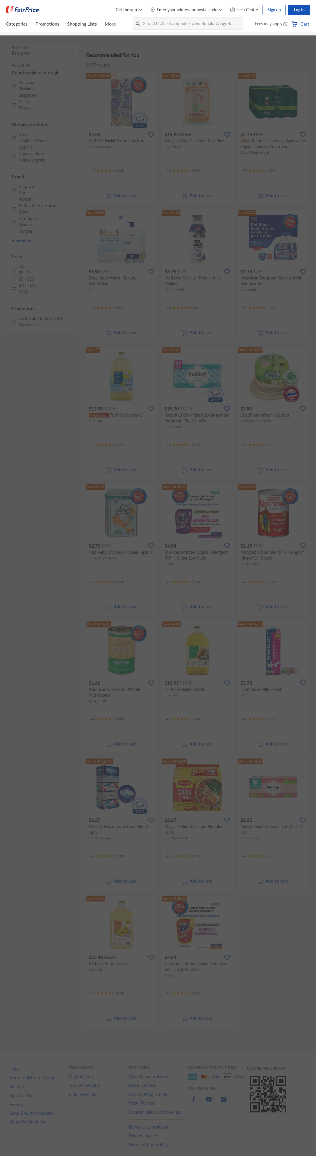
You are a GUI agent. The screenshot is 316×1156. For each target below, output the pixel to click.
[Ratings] (107, 170)
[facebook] (193, 1102)
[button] (285, 24)
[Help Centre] (244, 10)
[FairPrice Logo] (22, 10)
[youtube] (209, 1102)
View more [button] (21, 240)
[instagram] (224, 1102)
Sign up (274, 9)
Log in (299, 9)
